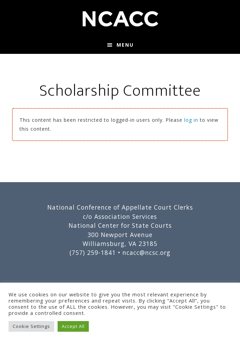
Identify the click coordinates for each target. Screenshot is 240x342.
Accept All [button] (73, 326)
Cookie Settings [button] (31, 326)
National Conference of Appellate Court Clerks (120, 18)
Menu (125, 45)
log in (191, 120)
